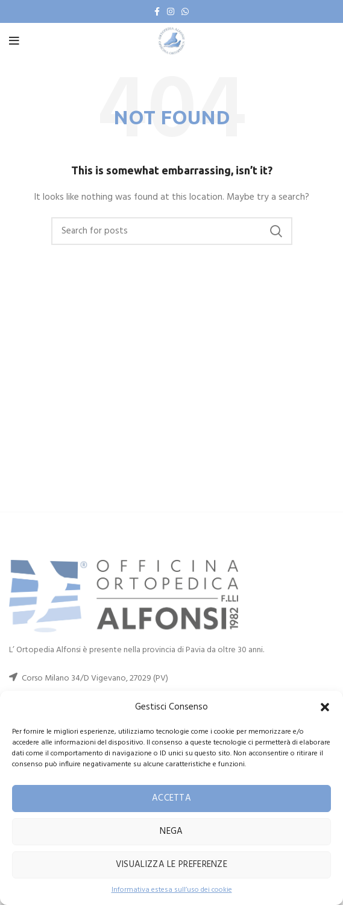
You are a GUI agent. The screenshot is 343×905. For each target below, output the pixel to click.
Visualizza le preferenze (171, 864)
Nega (171, 831)
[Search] (171, 231)
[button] (325, 707)
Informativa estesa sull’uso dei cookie (172, 890)
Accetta (171, 798)
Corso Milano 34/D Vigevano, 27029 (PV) (95, 678)
